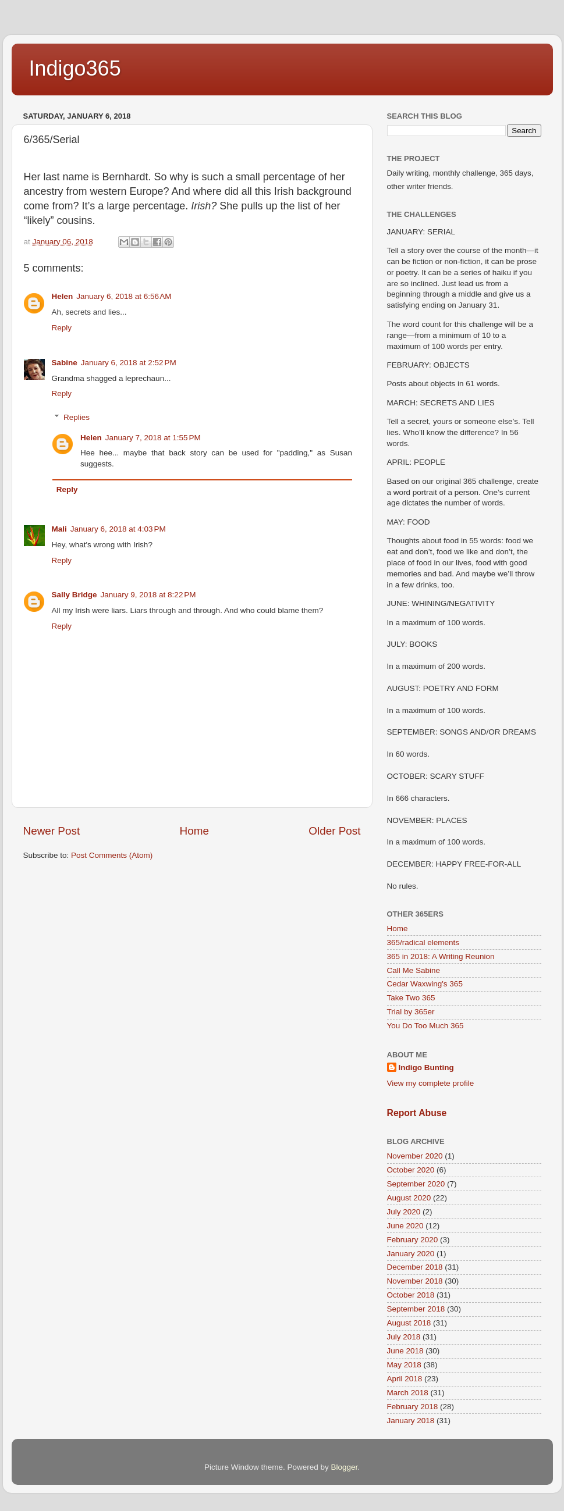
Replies (76, 417)
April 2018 (405, 1378)
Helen (62, 296)
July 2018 (404, 1336)
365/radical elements (423, 942)
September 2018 (416, 1309)
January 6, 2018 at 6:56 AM (123, 296)
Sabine (64, 362)
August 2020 (409, 1197)
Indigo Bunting (426, 1067)
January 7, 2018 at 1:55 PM (153, 437)
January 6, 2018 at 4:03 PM (118, 529)
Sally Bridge (74, 594)
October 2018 (411, 1295)
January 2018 (411, 1420)
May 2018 (404, 1364)
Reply (62, 327)
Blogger (344, 1467)
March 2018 (407, 1392)
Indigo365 (75, 68)
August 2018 (409, 1322)
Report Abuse (417, 1113)
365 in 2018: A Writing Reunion (441, 956)
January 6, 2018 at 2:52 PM (128, 362)
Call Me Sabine (414, 970)
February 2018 (412, 1406)
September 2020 (416, 1183)
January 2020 (411, 1253)
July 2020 (404, 1211)
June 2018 (405, 1350)
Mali (59, 529)
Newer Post (51, 831)
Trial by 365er (411, 1011)
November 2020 (415, 1156)
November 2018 (415, 1281)
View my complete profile (430, 1083)
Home (194, 831)
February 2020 (412, 1239)
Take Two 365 (411, 997)
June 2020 (405, 1225)
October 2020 (411, 1170)
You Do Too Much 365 (425, 1025)
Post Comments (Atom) (111, 855)
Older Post (334, 831)
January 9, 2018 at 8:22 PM (148, 594)
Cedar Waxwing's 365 (425, 983)
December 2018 (415, 1267)
